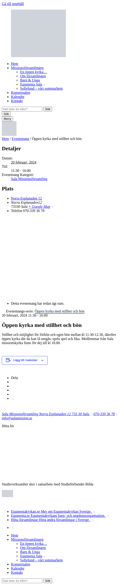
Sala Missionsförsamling (29, 179)
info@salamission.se (17, 418)
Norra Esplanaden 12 (26, 198)
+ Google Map (39, 207)
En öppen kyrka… (33, 72)
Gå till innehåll (13, 4)
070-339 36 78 (104, 414)
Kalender (17, 97)
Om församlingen (33, 76)
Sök (47, 109)
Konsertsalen (20, 93)
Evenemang (20, 139)
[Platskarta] (62, 257)
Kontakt (17, 101)
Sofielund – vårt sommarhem (41, 88)
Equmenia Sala (31, 84)
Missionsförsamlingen (27, 68)
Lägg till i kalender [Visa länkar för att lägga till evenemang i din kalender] (25, 360)
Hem (14, 64)
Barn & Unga (30, 80)
